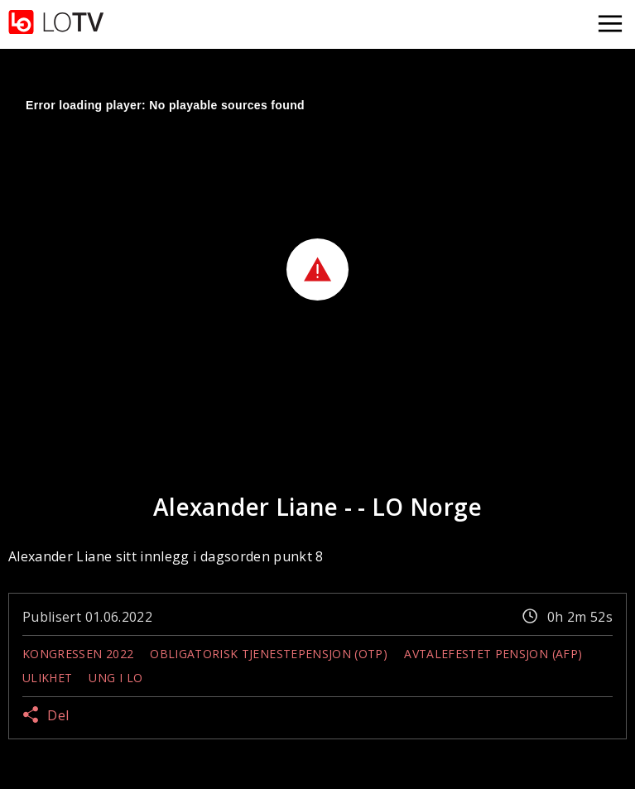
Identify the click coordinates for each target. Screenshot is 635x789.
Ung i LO (115, 678)
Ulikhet (47, 678)
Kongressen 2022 (77, 654)
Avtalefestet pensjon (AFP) (493, 654)
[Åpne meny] (610, 24)
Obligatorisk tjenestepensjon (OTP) (268, 654)
